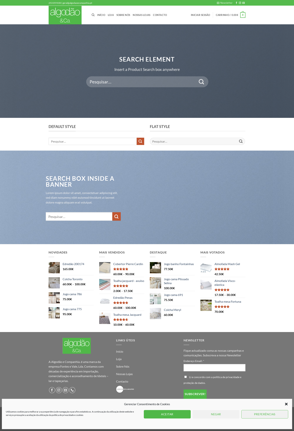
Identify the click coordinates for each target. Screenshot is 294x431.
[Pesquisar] (93, 15)
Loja (111, 14)
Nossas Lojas (141, 14)
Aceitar (167, 414)
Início (101, 14)
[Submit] (201, 81)
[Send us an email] (243, 3)
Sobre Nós (123, 14)
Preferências (264, 414)
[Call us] (72, 390)
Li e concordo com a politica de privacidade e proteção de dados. (212, 379)
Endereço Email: (194, 361)
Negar (216, 414)
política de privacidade (63, 415)
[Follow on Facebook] (236, 3)
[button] (286, 404)
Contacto (160, 14)
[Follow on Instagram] (240, 3)
